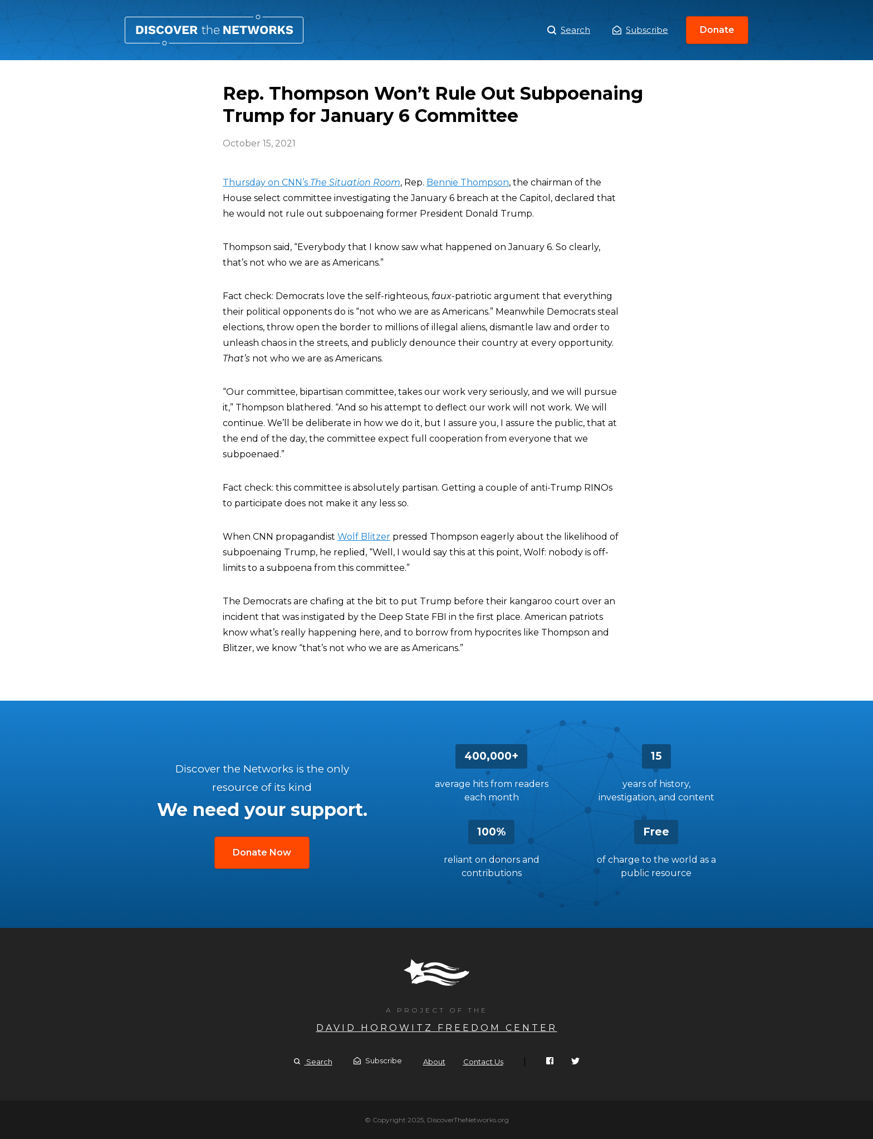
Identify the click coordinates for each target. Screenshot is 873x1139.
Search (568, 30)
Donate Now (262, 852)
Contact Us (483, 1061)
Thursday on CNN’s (311, 182)
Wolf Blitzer (363, 536)
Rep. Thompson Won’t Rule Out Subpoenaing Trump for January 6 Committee (214, 30)
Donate (717, 30)
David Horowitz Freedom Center (436, 1028)
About (434, 1061)
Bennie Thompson (467, 182)
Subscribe (640, 30)
